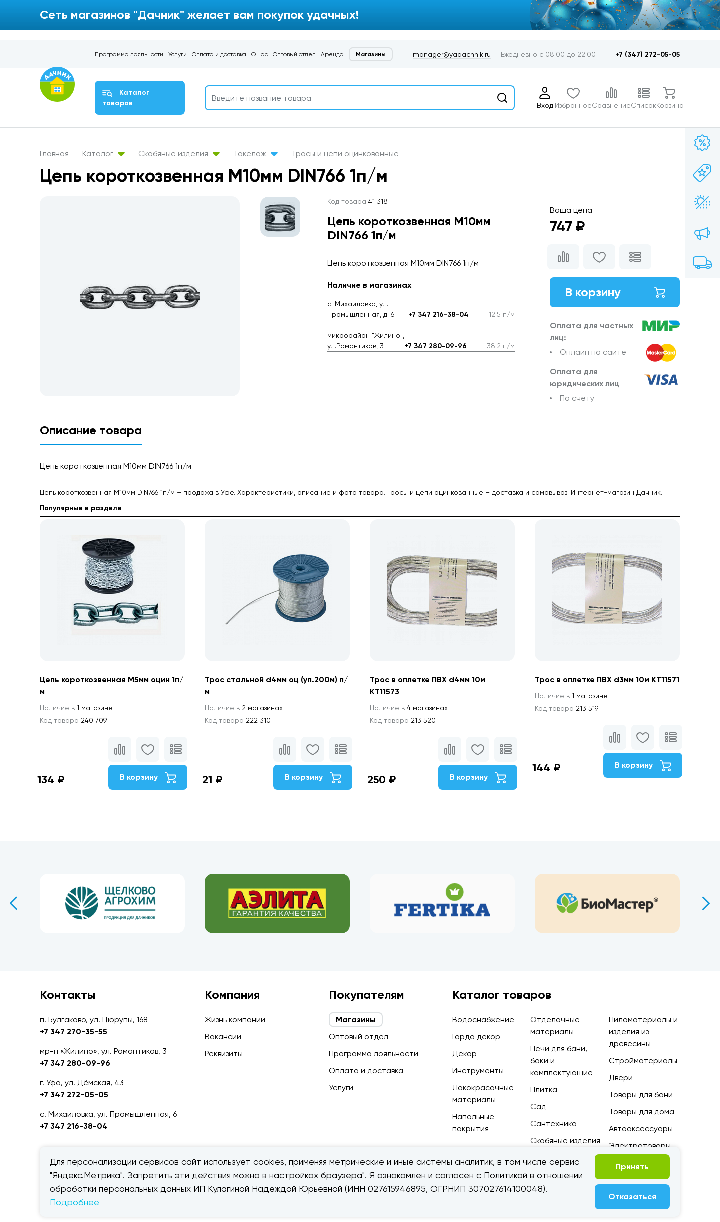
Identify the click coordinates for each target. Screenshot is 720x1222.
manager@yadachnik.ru (452, 54)
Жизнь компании (235, 1019)
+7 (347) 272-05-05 (648, 54)
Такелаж (256, 153)
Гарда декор (476, 1037)
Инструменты (478, 1071)
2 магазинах (244, 708)
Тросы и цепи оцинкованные (345, 153)
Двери (621, 1077)
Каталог (103, 153)
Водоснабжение (483, 1019)
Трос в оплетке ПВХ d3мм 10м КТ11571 (607, 679)
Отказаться (632, 1197)
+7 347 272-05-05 (74, 1095)
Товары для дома (641, 1111)
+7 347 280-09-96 (435, 346)
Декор (464, 1053)
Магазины (371, 54)
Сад (538, 1107)
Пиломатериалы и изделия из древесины (643, 1031)
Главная (54, 153)
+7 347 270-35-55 (74, 1031)
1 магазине (76, 708)
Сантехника (553, 1123)
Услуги (177, 54)
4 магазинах (409, 708)
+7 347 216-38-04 (438, 314)
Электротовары (640, 1145)
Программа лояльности (129, 54)
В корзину (615, 292)
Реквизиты (224, 1053)
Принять (632, 1167)
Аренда (332, 54)
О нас (260, 54)
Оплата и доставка (219, 54)
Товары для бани (641, 1095)
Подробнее (75, 1202)
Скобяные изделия (179, 153)
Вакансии (223, 1037)
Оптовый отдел (294, 54)
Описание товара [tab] (91, 430)
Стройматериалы (643, 1061)
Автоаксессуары (641, 1129)
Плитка (544, 1089)
